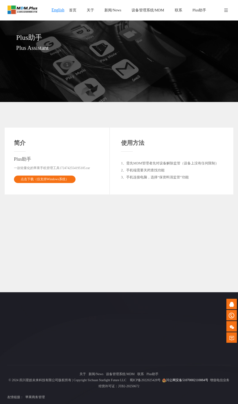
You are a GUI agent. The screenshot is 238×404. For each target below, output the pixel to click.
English (58, 10)
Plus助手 (152, 374)
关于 (82, 374)
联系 (140, 374)
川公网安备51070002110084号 (187, 380)
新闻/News (96, 374)
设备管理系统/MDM (120, 374)
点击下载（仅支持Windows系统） (45, 179)
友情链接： (15, 397)
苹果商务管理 (35, 397)
